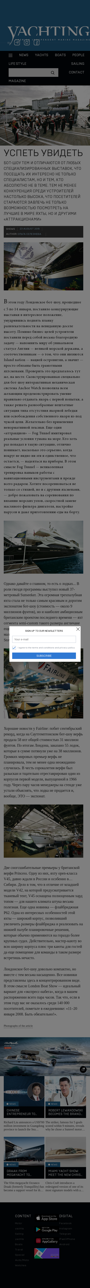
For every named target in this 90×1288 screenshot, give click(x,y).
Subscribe (44, 655)
